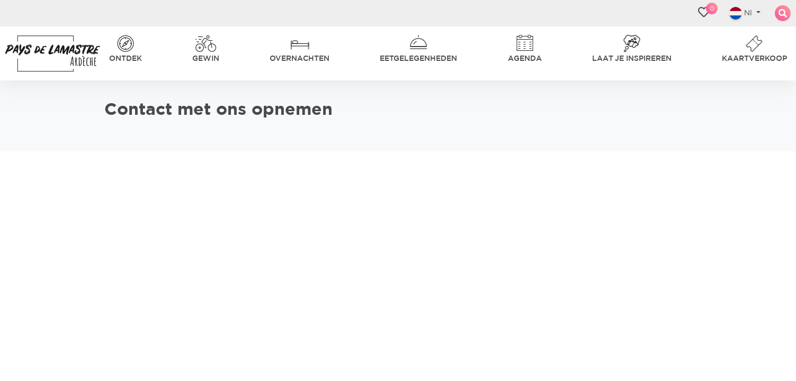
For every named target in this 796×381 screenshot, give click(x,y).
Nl (733, 31)
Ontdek (148, 32)
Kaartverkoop (629, 32)
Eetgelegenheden (363, 32)
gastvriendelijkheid (139, 73)
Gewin (200, 32)
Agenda (445, 32)
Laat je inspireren (528, 32)
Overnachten (266, 32)
